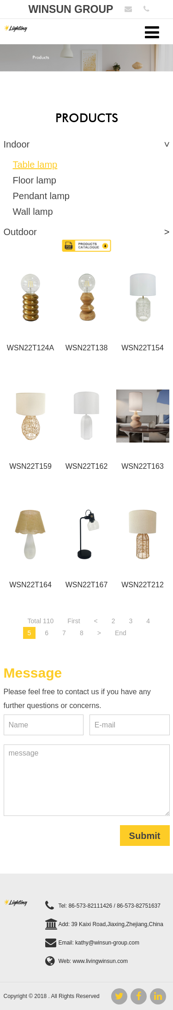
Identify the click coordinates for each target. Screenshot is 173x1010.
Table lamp (35, 164)
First (73, 621)
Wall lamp (33, 212)
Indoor (17, 144)
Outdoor (20, 232)
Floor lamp (34, 180)
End (120, 633)
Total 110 (41, 621)
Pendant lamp (41, 196)
